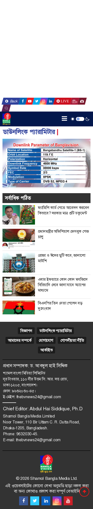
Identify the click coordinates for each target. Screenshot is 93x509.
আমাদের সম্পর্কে (19, 340)
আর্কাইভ (46, 350)
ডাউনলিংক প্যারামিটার (55, 330)
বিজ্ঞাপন (26, 330)
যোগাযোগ (46, 340)
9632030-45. (27, 434)
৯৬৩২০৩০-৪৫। (24, 390)
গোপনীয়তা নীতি (72, 340)
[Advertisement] (46, 48)
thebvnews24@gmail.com (38, 396)
